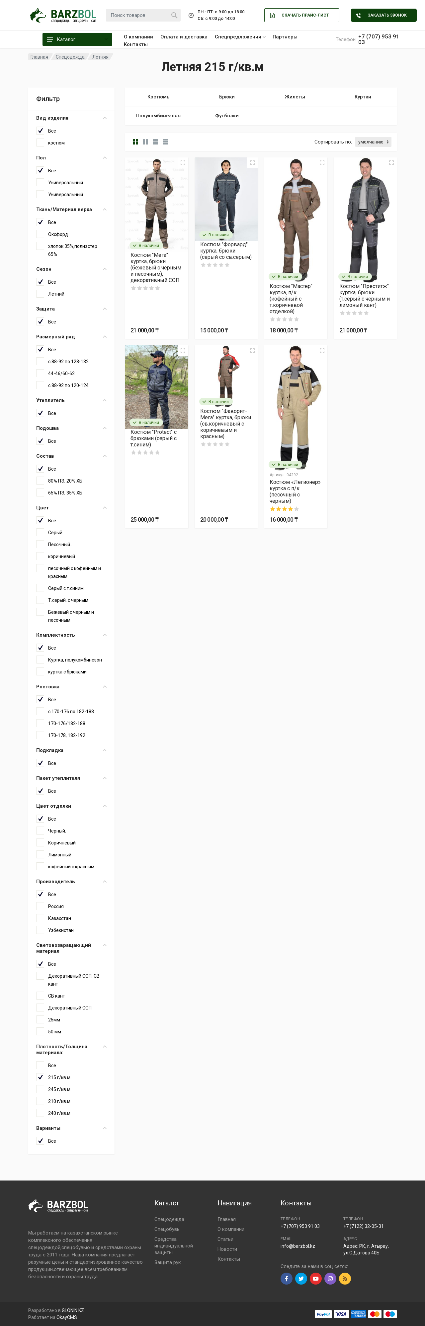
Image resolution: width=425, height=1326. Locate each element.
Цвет (71, 508)
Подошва (71, 428)
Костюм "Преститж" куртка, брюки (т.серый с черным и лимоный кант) (364, 295)
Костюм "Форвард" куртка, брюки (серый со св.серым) (226, 250)
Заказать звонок (381, 15)
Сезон (71, 269)
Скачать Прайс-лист (299, 15)
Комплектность (71, 635)
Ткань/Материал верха (71, 209)
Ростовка (71, 687)
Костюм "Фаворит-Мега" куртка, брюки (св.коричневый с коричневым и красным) (225, 423)
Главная (226, 1219)
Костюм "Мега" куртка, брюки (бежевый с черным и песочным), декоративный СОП (155, 267)
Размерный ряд (71, 337)
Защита (71, 309)
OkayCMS (66, 1317)
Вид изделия (71, 118)
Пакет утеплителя (71, 778)
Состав (71, 456)
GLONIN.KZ (73, 1310)
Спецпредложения (240, 37)
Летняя (100, 57)
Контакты (136, 44)
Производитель (71, 882)
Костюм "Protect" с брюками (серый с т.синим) (153, 438)
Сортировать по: (333, 142)
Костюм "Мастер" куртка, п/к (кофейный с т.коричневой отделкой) (291, 299)
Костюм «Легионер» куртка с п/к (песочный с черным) (295, 491)
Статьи (225, 1239)
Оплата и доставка (184, 37)
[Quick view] (183, 162)
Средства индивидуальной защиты (173, 1245)
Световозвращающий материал (71, 948)
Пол (71, 158)
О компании (138, 37)
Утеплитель (71, 400)
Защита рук (167, 1262)
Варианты (71, 1128)
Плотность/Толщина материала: (71, 1050)
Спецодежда (169, 1219)
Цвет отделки (71, 806)
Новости (227, 1249)
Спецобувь (167, 1229)
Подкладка (71, 750)
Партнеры (285, 37)
